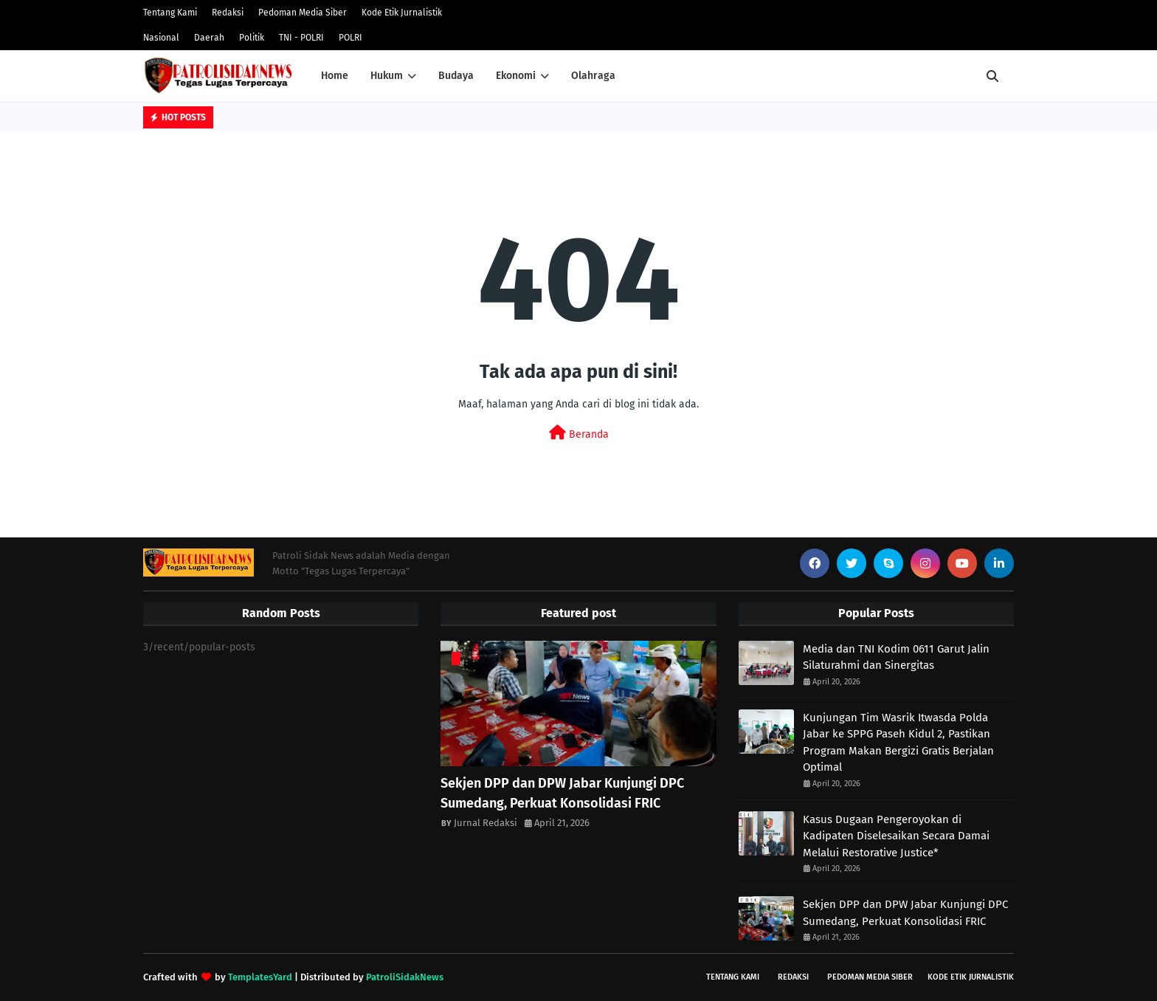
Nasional (161, 37)
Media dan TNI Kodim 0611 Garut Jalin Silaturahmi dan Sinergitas (896, 657)
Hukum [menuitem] (386, 75)
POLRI (350, 37)
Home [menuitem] (334, 75)
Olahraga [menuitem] (593, 75)
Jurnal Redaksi (485, 822)
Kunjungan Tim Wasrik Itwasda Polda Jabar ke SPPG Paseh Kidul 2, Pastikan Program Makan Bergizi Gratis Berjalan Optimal (898, 742)
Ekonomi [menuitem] (516, 75)
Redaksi (228, 12)
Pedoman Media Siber (302, 12)
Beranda (579, 433)
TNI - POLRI (301, 37)
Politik (251, 37)
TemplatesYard (260, 977)
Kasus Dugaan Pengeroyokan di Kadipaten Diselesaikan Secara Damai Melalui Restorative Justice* (896, 836)
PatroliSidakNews (404, 977)
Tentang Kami (170, 12)
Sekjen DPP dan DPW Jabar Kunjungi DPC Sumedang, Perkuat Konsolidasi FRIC (562, 793)
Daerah (209, 37)
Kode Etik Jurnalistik (402, 12)
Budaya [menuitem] (456, 75)
